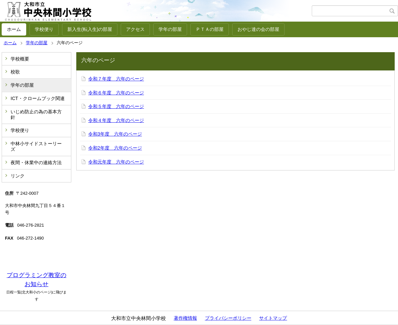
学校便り (44, 29)
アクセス (135, 29)
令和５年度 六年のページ (116, 106)
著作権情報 (185, 318)
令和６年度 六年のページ (116, 92)
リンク (18, 175)
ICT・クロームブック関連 (38, 98)
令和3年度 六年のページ (115, 134)
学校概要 (20, 58)
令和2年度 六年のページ (115, 148)
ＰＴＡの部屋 (210, 29)
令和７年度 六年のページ (116, 78)
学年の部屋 (170, 29)
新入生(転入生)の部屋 (89, 29)
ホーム (14, 29)
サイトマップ (273, 318)
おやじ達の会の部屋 (258, 29)
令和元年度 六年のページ (116, 161)
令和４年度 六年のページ (116, 120)
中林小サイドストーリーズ (36, 146)
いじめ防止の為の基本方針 (36, 114)
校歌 (15, 71)
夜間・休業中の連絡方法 (36, 162)
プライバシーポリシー (228, 318)
